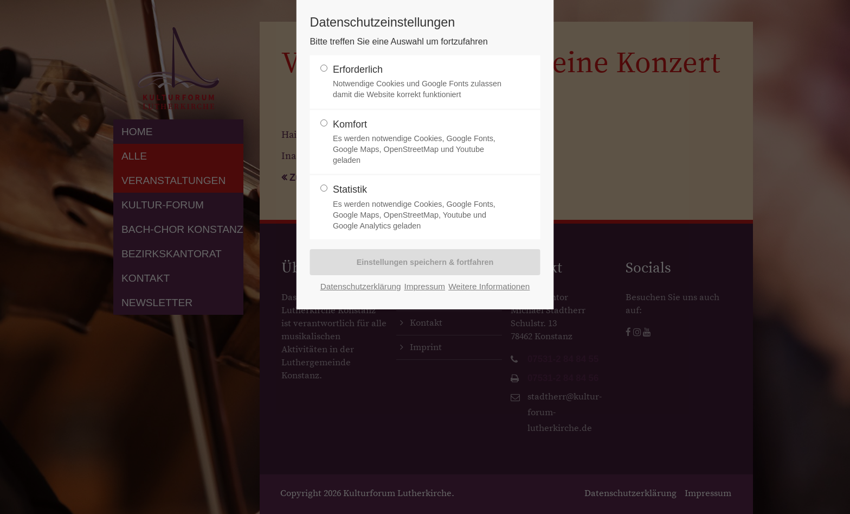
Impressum (424, 286)
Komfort (420, 142)
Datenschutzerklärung (360, 286)
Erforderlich (420, 82)
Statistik (420, 207)
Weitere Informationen (489, 286)
